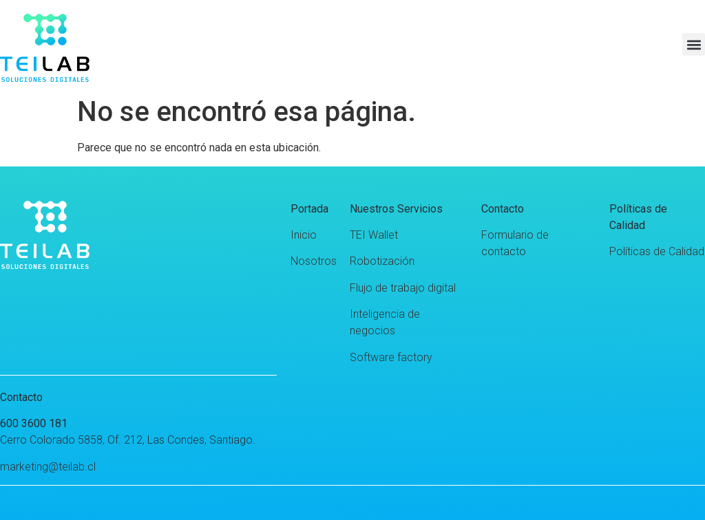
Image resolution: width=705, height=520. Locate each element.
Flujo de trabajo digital (403, 287)
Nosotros (314, 261)
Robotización (382, 261)
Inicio (304, 234)
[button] (693, 44)
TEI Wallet (374, 234)
